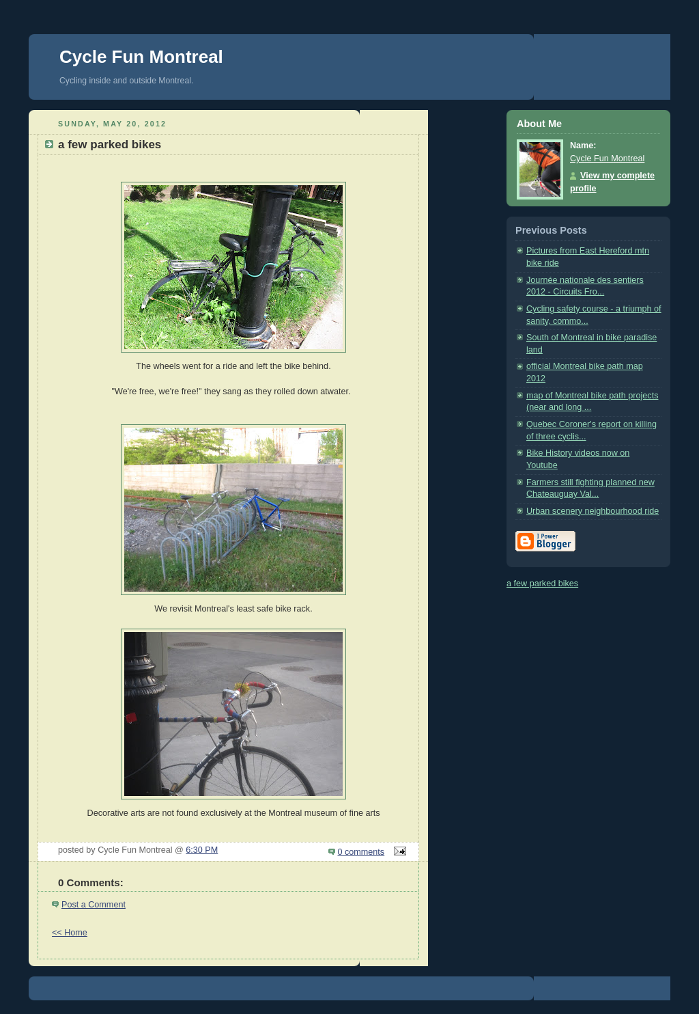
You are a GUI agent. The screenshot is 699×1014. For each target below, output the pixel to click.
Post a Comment (93, 904)
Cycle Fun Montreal (141, 56)
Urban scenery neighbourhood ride (592, 511)
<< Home (69, 932)
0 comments (361, 852)
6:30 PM (202, 850)
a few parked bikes (542, 583)
